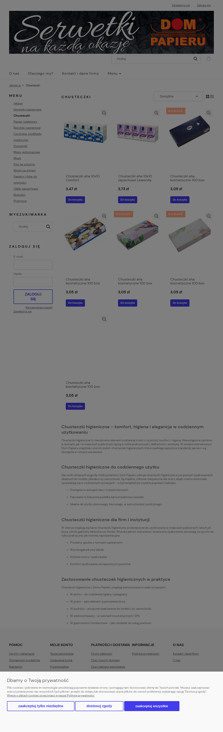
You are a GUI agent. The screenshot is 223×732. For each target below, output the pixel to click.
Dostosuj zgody (99, 706)
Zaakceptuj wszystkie (151, 706)
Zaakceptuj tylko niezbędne (40, 706)
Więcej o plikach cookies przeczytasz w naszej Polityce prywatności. (51, 695)
